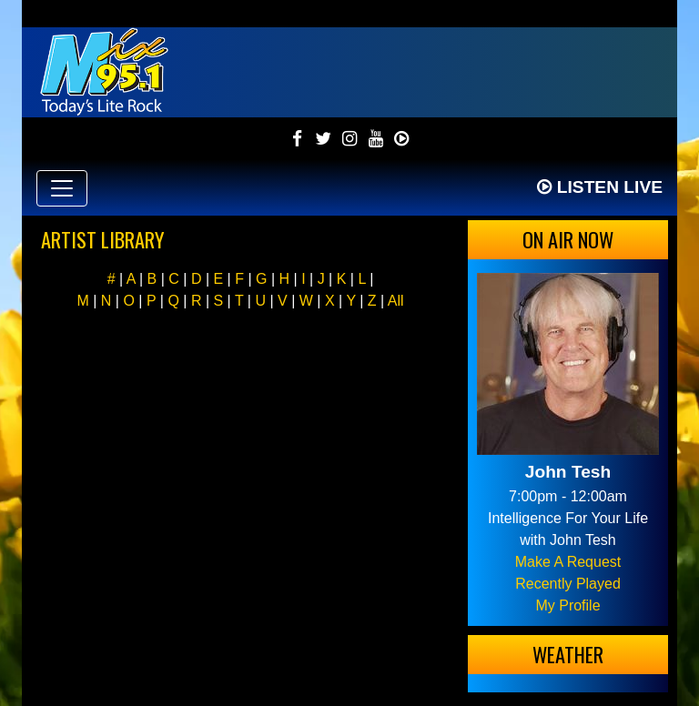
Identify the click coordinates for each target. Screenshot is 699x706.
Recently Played (568, 583)
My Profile (567, 605)
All (396, 300)
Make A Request (568, 562)
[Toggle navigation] (61, 188)
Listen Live (600, 187)
